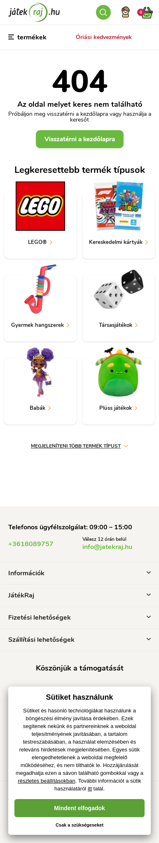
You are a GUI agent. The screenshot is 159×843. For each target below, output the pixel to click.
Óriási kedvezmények (104, 37)
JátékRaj (79, 595)
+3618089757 (31, 544)
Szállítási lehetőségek (79, 639)
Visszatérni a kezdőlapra (79, 139)
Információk (79, 573)
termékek (27, 37)
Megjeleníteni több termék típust (79, 446)
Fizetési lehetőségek (79, 617)
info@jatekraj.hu (107, 546)
